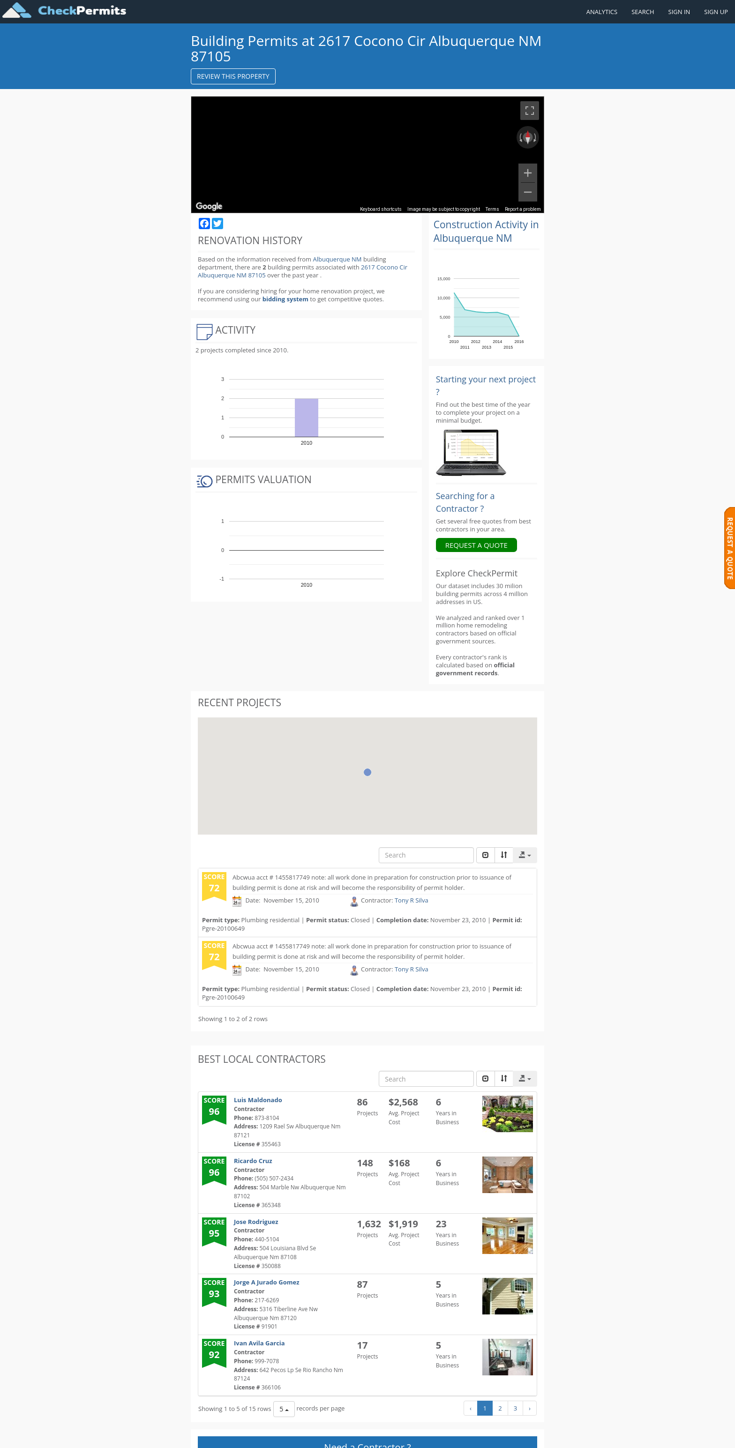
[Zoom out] (527, 192)
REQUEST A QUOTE (476, 545)
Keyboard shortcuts (381, 209)
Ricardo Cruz (253, 1161)
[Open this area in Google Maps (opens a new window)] (209, 207)
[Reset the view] (527, 137)
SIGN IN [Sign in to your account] (679, 11)
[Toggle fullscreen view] (529, 110)
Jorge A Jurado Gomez (267, 1282)
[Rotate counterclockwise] (520, 137)
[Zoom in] (527, 173)
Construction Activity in (486, 231)
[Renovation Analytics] (471, 452)
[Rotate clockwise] (535, 137)
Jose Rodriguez (256, 1221)
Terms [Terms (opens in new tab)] (492, 209)
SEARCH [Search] (642, 11)
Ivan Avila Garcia (259, 1343)
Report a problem (523, 209)
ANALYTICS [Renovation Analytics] (601, 11)
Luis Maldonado (258, 1100)
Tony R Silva (411, 900)
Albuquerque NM (337, 259)
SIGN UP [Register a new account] (716, 11)
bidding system (285, 299)
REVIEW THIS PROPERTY (233, 76)
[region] (367, 155)
